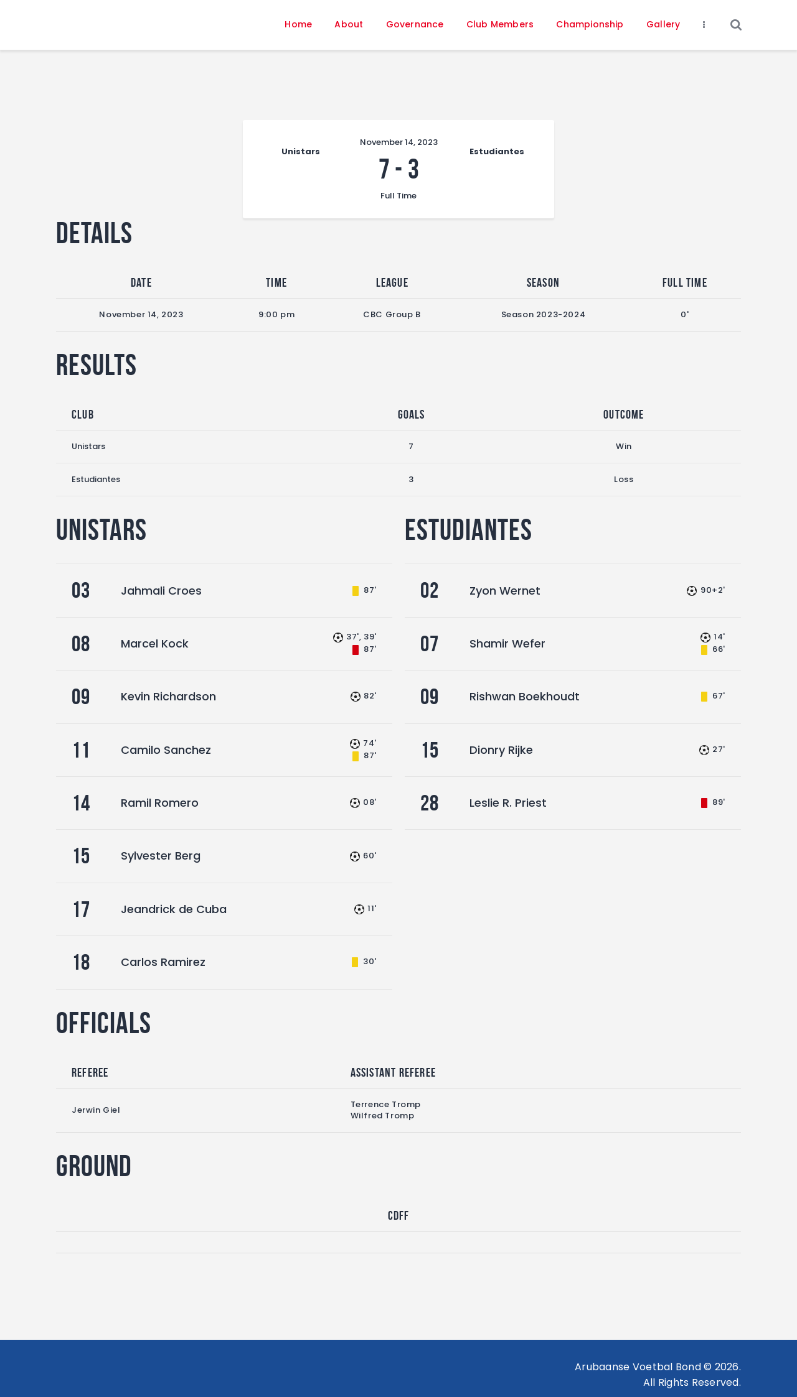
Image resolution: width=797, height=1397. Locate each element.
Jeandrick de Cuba (174, 909)
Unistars (88, 446)
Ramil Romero (160, 802)
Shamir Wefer (507, 643)
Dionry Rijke (501, 750)
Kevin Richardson (168, 696)
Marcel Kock (155, 643)
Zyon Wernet (504, 590)
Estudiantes (96, 479)
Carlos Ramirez (163, 962)
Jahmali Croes (161, 590)
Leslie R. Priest (508, 802)
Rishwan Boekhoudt (524, 696)
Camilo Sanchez (166, 750)
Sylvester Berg (160, 855)
